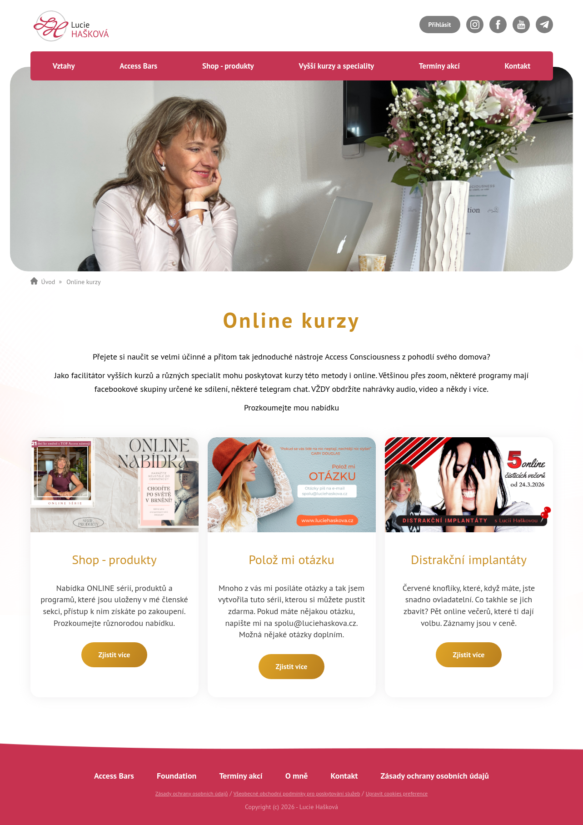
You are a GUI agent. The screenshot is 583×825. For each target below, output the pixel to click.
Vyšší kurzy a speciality (336, 66)
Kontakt (517, 66)
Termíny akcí (439, 66)
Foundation (177, 775)
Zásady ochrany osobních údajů (435, 775)
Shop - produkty (228, 66)
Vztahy (64, 66)
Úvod (48, 282)
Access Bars (138, 66)
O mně (296, 775)
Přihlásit (440, 24)
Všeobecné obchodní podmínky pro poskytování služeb (297, 793)
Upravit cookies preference (397, 793)
